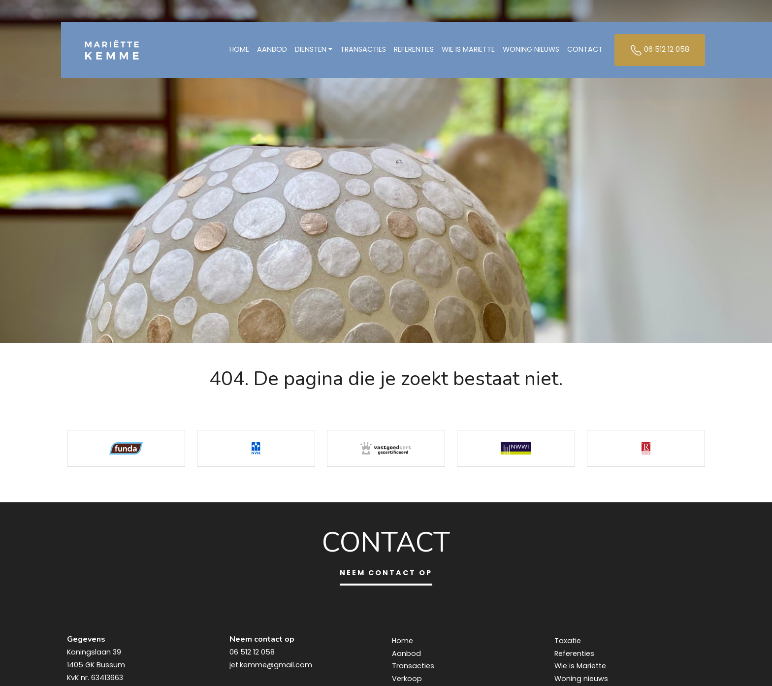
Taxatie (567, 641)
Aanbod (272, 51)
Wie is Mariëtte (468, 51)
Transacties (363, 51)
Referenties (414, 51)
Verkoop (407, 679)
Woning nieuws (531, 51)
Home (239, 51)
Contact (585, 51)
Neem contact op (386, 573)
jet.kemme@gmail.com (270, 665)
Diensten (310, 51)
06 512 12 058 (659, 51)
